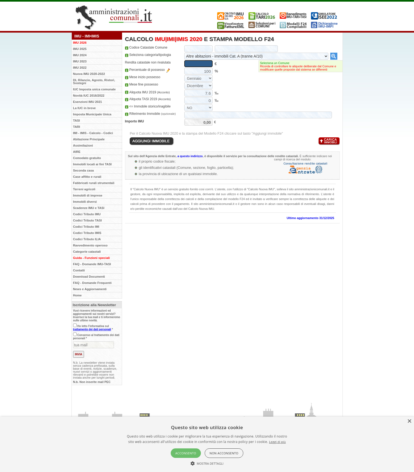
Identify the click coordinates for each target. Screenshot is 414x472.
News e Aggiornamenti (90, 289)
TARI (76, 126)
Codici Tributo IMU (87, 214)
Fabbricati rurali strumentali (93, 183)
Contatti (79, 270)
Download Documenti (89, 276)
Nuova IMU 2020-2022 (89, 73)
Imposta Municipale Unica (92, 114)
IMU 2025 (80, 48)
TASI (76, 120)
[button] (207, 463)
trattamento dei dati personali (92, 329)
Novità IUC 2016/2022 (89, 95)
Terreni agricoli (84, 189)
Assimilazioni (83, 145)
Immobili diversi (85, 201)
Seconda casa (83, 170)
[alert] (207, 444)
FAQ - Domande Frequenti (92, 282)
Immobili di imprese (87, 195)
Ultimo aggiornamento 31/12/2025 (310, 218)
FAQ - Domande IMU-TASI (92, 264)
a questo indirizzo (190, 156)
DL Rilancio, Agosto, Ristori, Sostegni (94, 81)
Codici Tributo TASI (87, 220)
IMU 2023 (80, 61)
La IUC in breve (84, 108)
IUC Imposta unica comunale (94, 89)
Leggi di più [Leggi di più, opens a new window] (277, 442)
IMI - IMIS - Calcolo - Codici (93, 133)
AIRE (76, 151)
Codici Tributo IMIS (87, 233)
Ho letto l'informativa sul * (93, 328)
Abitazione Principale (89, 139)
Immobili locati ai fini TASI (92, 164)
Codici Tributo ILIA (87, 239)
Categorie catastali (87, 251)
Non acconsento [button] (224, 453)
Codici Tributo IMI (86, 226)
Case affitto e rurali (87, 176)
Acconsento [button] (185, 453)
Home (77, 295)
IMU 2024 (80, 55)
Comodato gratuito (87, 158)
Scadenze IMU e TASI (88, 208)
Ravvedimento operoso (90, 245)
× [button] (409, 421)
